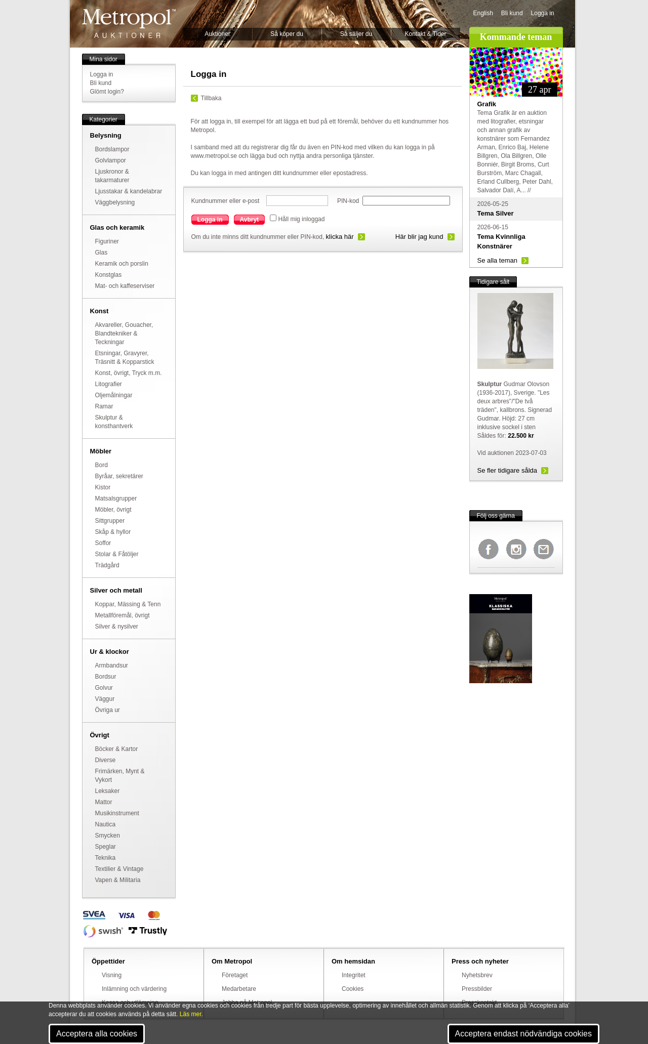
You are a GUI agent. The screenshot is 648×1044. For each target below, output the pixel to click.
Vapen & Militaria (118, 880)
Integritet (354, 975)
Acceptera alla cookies (96, 1033)
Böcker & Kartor (116, 749)
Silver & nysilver (116, 626)
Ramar (104, 406)
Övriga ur (107, 710)
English (483, 13)
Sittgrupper (110, 520)
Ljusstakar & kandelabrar (129, 191)
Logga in (542, 13)
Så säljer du (356, 33)
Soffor (103, 543)
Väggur (105, 698)
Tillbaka (211, 98)
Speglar (105, 846)
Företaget (235, 975)
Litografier (108, 384)
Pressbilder (477, 988)
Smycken (107, 835)
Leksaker (107, 791)
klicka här (340, 236)
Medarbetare (239, 988)
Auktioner (217, 33)
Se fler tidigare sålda (507, 470)
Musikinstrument (117, 813)
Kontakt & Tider (425, 33)
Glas (101, 252)
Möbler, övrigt (113, 509)
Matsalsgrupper (116, 498)
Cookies (352, 988)
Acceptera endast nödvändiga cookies (523, 1033)
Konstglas (108, 274)
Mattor (103, 802)
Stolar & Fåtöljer (117, 554)
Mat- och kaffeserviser (125, 285)
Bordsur (105, 676)
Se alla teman (497, 260)
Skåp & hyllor (113, 531)
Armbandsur (111, 665)
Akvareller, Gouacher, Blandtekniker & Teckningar (124, 333)
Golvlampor (110, 160)
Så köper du (286, 33)
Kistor (103, 487)
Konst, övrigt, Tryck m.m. (128, 373)
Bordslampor (112, 149)
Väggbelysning (115, 202)
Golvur (104, 687)
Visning (112, 975)
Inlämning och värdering (134, 988)
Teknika (105, 857)
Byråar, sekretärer (119, 476)
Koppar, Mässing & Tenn (128, 604)
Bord (101, 465)
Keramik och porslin (121, 263)
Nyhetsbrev (477, 975)
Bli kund (512, 13)
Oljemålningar (114, 395)
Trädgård (107, 565)
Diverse (105, 760)
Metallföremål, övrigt (122, 615)
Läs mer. (191, 1014)
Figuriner (107, 241)
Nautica (105, 824)
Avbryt (249, 219)
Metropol (129, 23)
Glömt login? (107, 91)
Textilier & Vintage (119, 868)
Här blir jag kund (419, 236)
